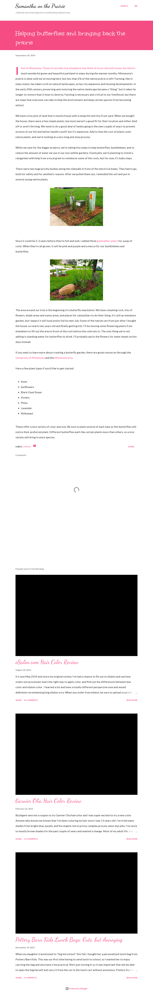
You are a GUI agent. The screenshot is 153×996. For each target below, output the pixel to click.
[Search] (124, 6)
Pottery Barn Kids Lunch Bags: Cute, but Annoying (69, 939)
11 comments (31, 839)
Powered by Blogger (76, 988)
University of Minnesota (30, 357)
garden (27, 446)
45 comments (31, 700)
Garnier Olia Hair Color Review (48, 800)
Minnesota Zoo (63, 357)
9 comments (30, 978)
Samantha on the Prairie (40, 6)
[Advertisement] (76, 544)
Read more (131, 700)
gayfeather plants (107, 240)
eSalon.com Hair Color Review (47, 662)
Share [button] (131, 446)
